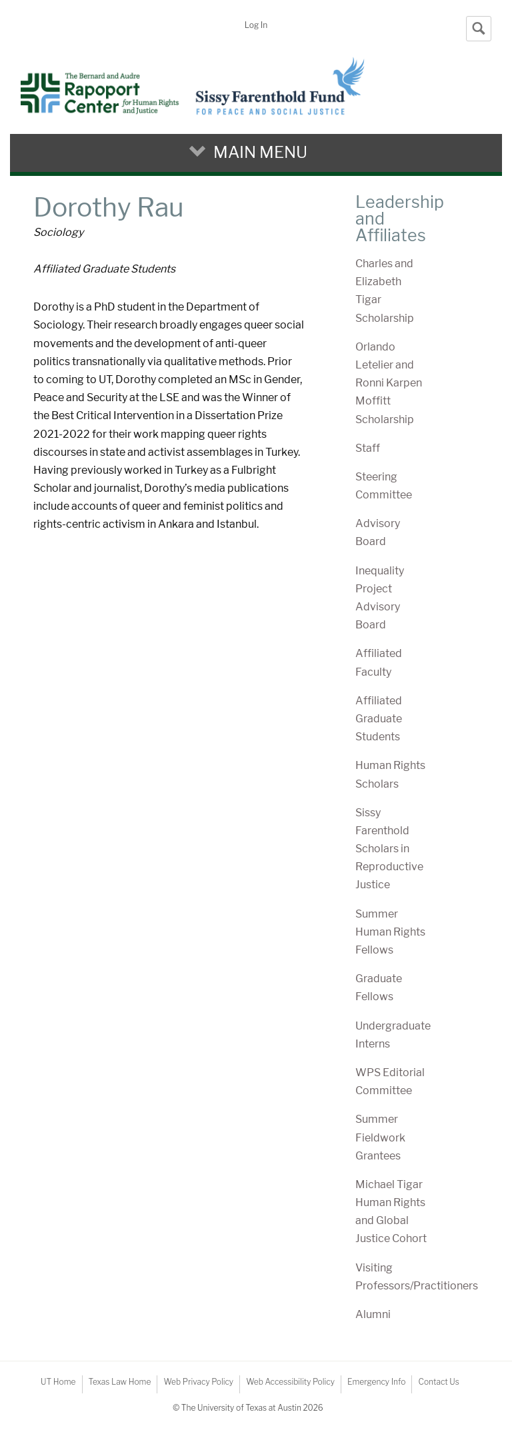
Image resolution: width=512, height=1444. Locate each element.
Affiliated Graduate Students (378, 718)
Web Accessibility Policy (290, 1382)
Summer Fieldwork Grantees (380, 1137)
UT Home (58, 1382)
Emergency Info (376, 1382)
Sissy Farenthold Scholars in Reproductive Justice (389, 849)
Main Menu (260, 152)
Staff (367, 448)
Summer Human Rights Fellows (390, 932)
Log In (256, 25)
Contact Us (438, 1382)
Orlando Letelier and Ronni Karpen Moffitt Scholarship (388, 383)
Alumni (373, 1314)
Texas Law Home (120, 1382)
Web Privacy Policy (198, 1382)
